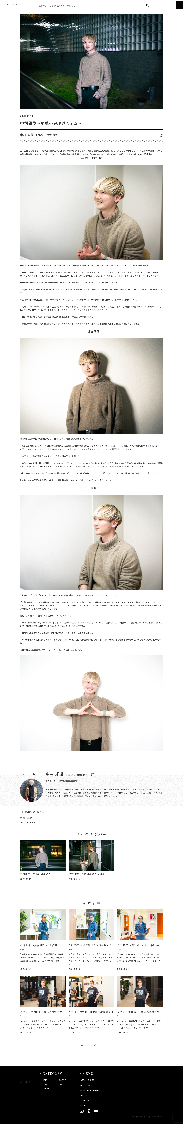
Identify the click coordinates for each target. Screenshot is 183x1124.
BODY (61, 1084)
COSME (62, 1080)
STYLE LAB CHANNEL (89, 1090)
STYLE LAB (12, 4)
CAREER (83, 1095)
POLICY (83, 1105)
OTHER (46, 1088)
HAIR (45, 1080)
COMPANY (84, 1100)
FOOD (45, 1084)
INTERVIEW (85, 1085)
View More (93, 1045)
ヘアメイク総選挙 (88, 1080)
